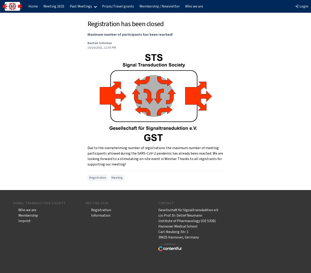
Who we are (194, 6)
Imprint (24, 220)
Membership (28, 215)
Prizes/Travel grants (118, 6)
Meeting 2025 (53, 6)
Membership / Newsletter (159, 6)
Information (100, 215)
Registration (101, 210)
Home (33, 6)
